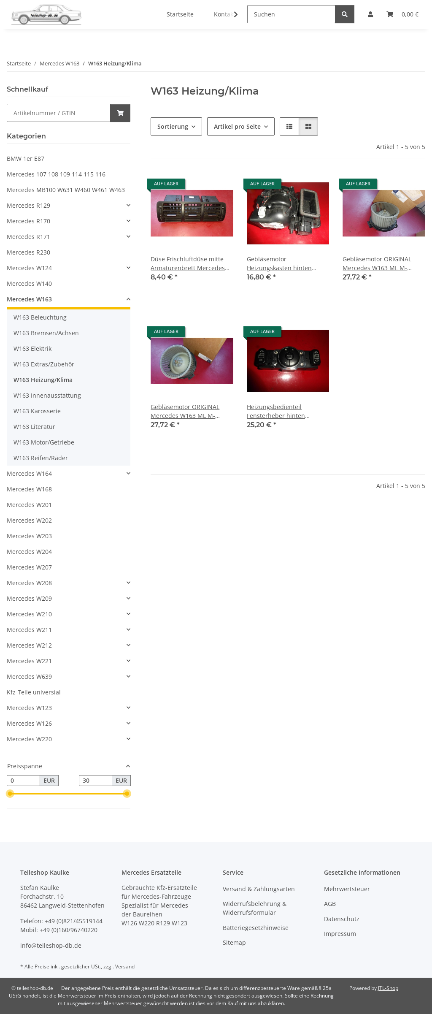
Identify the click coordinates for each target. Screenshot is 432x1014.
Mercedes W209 (29, 598)
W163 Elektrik (32, 348)
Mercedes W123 (29, 708)
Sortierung (172, 126)
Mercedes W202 (29, 520)
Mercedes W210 (29, 614)
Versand (125, 966)
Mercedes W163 (29, 299)
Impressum (340, 934)
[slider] (10, 794)
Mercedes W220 (29, 739)
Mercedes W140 (29, 283)
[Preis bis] (95, 780)
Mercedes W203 (29, 536)
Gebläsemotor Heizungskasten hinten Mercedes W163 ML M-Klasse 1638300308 (279, 263)
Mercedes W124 (29, 268)
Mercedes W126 (29, 723)
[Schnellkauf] (59, 113)
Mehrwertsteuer (347, 889)
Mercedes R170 (28, 221)
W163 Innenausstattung (47, 395)
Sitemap (234, 942)
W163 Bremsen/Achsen (46, 333)
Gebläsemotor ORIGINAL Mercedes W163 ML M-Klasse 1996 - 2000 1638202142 (377, 263)
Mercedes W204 (29, 552)
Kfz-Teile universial (34, 692)
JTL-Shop (388, 988)
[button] (230, 14)
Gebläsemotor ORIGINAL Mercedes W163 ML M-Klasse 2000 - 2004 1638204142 (185, 411)
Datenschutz (341, 919)
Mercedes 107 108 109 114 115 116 (56, 174)
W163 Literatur (34, 427)
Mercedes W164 (29, 473)
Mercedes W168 (29, 489)
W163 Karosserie (37, 411)
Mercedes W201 (29, 505)
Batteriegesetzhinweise (256, 928)
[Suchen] (291, 14)
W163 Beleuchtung (40, 317)
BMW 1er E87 (25, 159)
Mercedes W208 (29, 583)
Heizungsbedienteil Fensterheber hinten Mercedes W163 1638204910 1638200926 (287, 411)
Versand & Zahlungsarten (259, 889)
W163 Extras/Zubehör (44, 364)
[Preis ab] (23, 780)
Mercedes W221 (29, 661)
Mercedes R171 (28, 237)
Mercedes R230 (28, 252)
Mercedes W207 (29, 567)
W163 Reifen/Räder (41, 458)
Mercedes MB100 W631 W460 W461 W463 (66, 190)
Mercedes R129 (28, 205)
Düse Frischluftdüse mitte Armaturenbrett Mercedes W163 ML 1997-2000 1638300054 (188, 263)
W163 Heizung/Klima (43, 380)
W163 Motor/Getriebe (44, 442)
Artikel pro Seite (237, 126)
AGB (330, 904)
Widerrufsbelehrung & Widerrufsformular (254, 908)
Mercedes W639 (29, 676)
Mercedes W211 (29, 630)
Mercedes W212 (29, 645)
